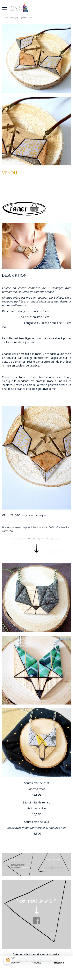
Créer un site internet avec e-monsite (36, 954)
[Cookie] (8, 960)
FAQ (10, 531)
